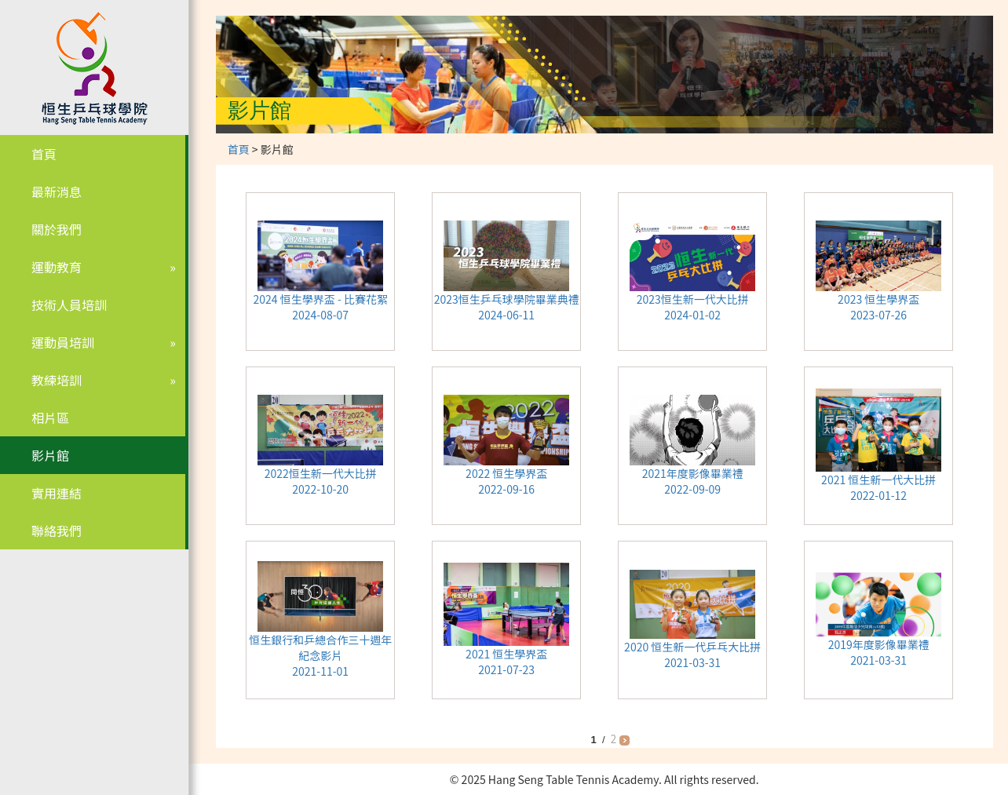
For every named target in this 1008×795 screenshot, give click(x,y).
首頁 (44, 153)
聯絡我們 (56, 530)
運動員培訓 (62, 342)
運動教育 (56, 266)
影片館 (50, 455)
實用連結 (56, 492)
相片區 (50, 417)
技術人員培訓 (69, 304)
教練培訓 (56, 379)
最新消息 (56, 191)
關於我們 (56, 229)
